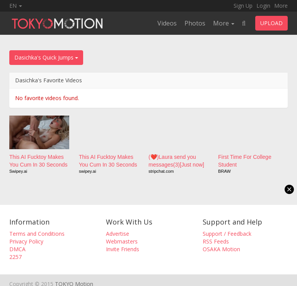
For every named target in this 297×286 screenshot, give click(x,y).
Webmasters (122, 241)
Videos (167, 23)
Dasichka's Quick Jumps (46, 57)
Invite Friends (122, 249)
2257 (15, 256)
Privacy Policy (26, 241)
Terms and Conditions (37, 233)
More (281, 5)
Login (263, 5)
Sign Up (243, 5)
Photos (194, 23)
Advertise (117, 233)
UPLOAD (271, 23)
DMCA (17, 249)
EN (15, 5)
